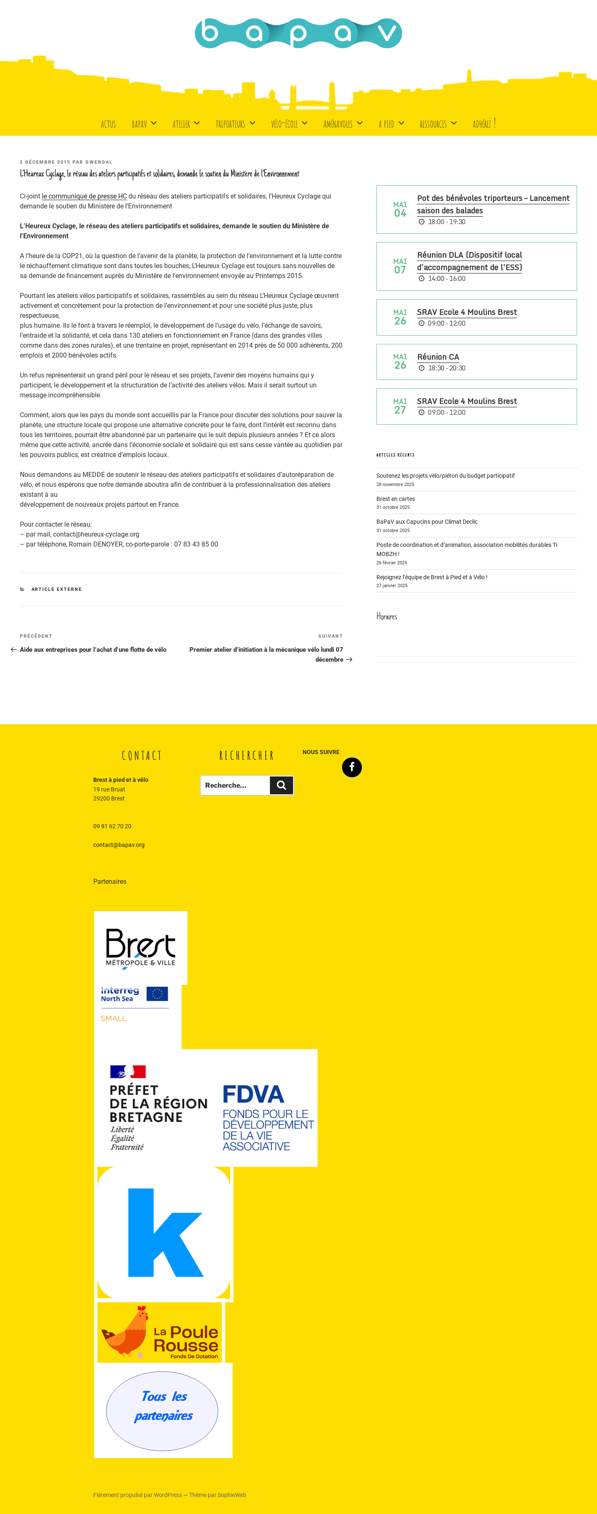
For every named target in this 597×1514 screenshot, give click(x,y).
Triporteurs (236, 122)
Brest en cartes (395, 499)
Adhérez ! (484, 122)
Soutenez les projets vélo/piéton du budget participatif (445, 475)
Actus (108, 122)
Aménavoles (344, 122)
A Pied (392, 122)
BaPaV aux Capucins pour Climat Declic (427, 521)
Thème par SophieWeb (217, 1495)
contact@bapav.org (119, 845)
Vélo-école (290, 122)
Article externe (57, 589)
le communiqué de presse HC (84, 196)
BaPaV (145, 122)
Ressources (439, 122)
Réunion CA (438, 357)
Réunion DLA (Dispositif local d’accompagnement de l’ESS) (469, 261)
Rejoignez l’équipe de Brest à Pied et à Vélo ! (432, 577)
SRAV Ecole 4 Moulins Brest (467, 312)
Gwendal (99, 162)
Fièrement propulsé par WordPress (138, 1495)
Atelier (187, 122)
